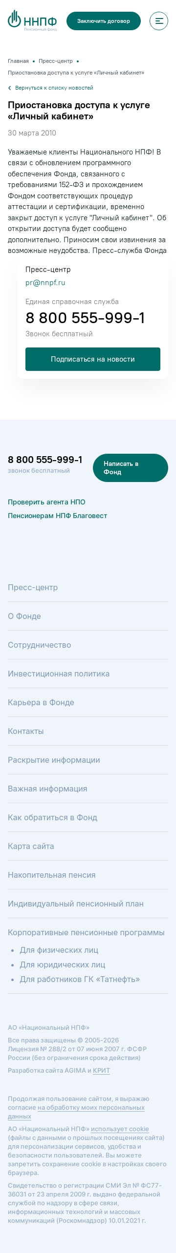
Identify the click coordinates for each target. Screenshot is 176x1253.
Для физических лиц (59, 950)
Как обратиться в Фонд (52, 817)
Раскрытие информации (54, 760)
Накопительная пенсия (52, 875)
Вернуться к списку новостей (50, 87)
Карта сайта (31, 846)
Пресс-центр (33, 587)
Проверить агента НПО (47, 502)
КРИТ (101, 1070)
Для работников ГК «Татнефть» (80, 979)
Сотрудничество (39, 645)
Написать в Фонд (121, 468)
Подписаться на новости (93, 359)
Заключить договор (103, 21)
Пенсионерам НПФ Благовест (58, 515)
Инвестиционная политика (59, 673)
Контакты (26, 731)
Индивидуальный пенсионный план (76, 903)
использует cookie (120, 1129)
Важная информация (48, 788)
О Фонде (24, 616)
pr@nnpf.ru (45, 282)
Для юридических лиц (62, 964)
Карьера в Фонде (41, 702)
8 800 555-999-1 (85, 317)
